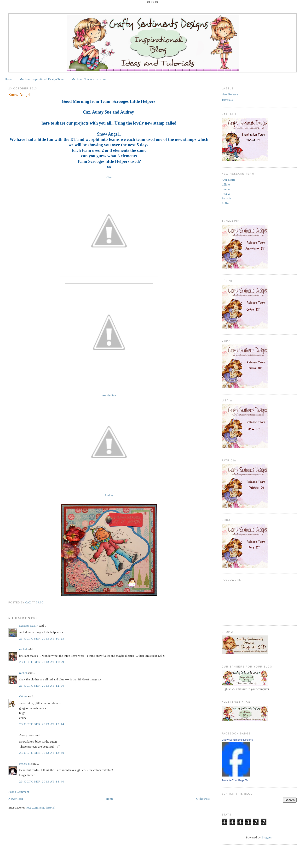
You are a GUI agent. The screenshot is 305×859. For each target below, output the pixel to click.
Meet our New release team (88, 79)
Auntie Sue (109, 395)
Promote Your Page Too (235, 780)
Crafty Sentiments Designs (237, 739)
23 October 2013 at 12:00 (41, 685)
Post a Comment (18, 791)
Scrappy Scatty (28, 625)
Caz (109, 177)
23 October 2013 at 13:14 (41, 724)
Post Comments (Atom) (40, 807)
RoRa (225, 203)
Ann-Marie (229, 179)
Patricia (226, 198)
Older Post (202, 798)
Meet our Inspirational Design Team (41, 79)
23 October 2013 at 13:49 (41, 753)
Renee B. (25, 763)
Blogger (266, 837)
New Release (230, 94)
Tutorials (227, 100)
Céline (23, 696)
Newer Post (15, 798)
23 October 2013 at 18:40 (41, 781)
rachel (23, 649)
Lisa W (226, 194)
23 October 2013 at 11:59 (41, 662)
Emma (226, 189)
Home (8, 79)
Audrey (109, 495)
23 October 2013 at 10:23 (41, 638)
